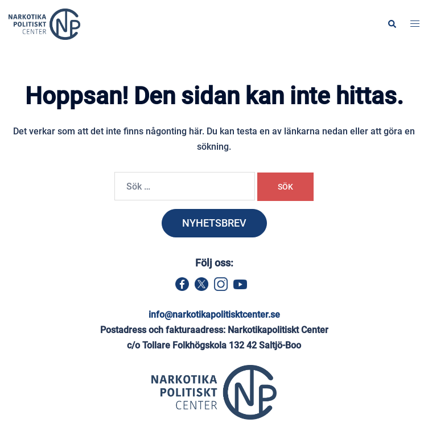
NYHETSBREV (214, 223)
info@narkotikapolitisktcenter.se (214, 314)
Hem (100, 72)
